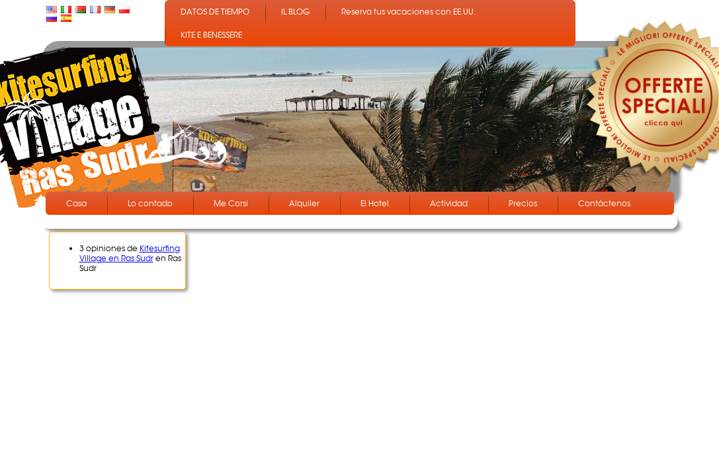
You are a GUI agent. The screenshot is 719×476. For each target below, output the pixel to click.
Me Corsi (231, 203)
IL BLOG (295, 12)
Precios (523, 203)
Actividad (449, 203)
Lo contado (150, 203)
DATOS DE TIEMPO (215, 12)
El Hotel (374, 203)
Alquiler (304, 203)
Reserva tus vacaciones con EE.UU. (408, 12)
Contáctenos (604, 203)
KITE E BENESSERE (211, 35)
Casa (76, 203)
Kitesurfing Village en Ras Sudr (129, 253)
